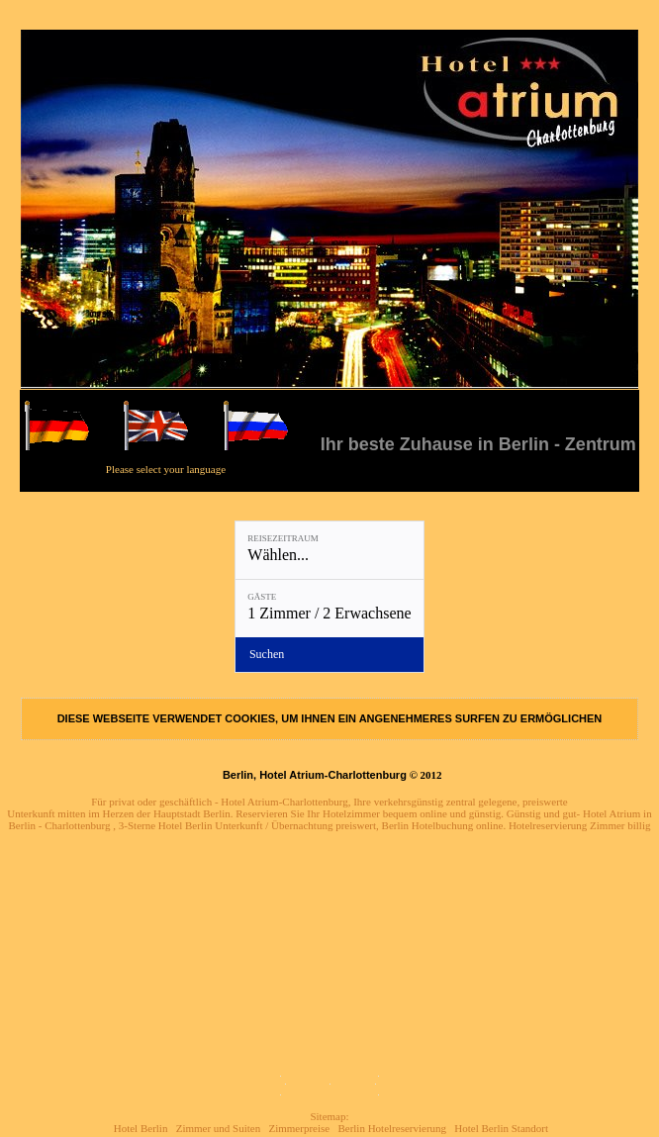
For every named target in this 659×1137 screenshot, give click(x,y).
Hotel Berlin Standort (501, 1128)
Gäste (261, 597)
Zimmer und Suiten (218, 1128)
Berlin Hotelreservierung (391, 1128)
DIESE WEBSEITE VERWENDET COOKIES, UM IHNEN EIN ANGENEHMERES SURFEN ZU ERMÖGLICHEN (330, 718)
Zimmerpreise (299, 1128)
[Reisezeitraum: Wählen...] (329, 550)
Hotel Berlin (141, 1128)
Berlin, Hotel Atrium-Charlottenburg (315, 775)
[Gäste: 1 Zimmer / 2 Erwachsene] (329, 608)
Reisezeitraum (283, 538)
